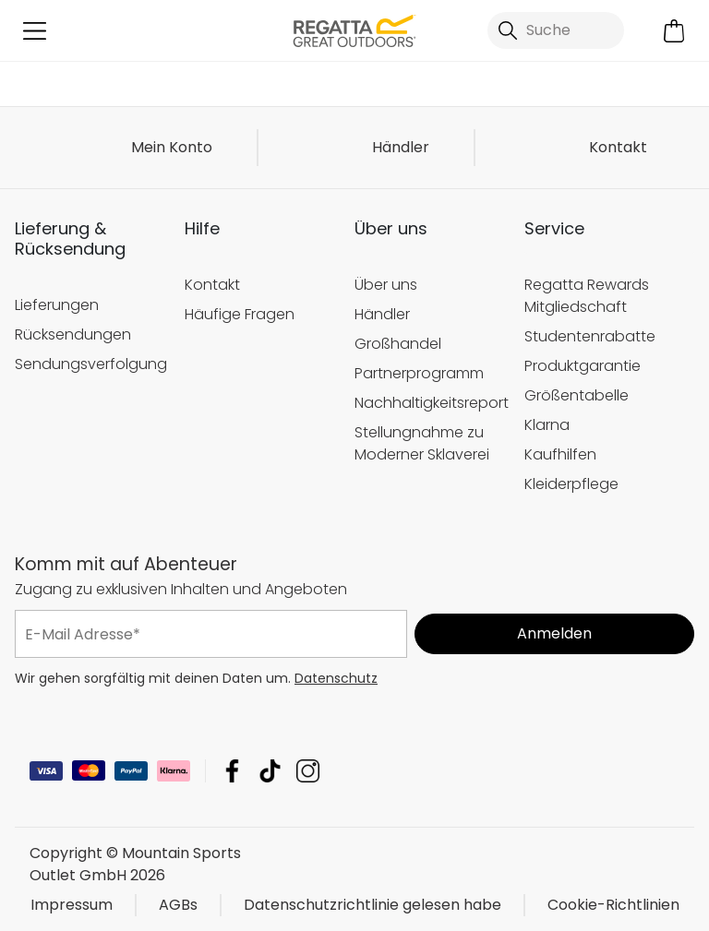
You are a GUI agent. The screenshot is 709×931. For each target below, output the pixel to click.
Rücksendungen (73, 334)
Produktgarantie (582, 365)
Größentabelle (576, 395)
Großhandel (397, 343)
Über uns (385, 284)
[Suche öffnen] (555, 30)
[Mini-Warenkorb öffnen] (674, 30)
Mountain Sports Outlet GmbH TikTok (270, 770)
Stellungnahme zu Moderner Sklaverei (421, 443)
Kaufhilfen (560, 454)
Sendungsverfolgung (90, 364)
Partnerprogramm (419, 373)
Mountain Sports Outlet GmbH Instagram (307, 770)
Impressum (71, 904)
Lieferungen (57, 305)
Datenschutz (336, 678)
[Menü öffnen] (34, 30)
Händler (400, 147)
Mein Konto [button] (171, 147)
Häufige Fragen (239, 314)
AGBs (178, 904)
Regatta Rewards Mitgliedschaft (586, 295)
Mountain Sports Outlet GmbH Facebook (232, 770)
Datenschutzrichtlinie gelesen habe (372, 904)
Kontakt (618, 147)
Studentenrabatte (589, 336)
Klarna (547, 425)
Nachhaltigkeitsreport (430, 402)
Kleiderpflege (571, 484)
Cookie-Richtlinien (613, 904)
